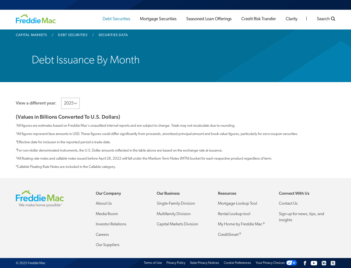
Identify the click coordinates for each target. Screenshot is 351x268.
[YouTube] (314, 263)
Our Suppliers (107, 245)
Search (326, 19)
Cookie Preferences (237, 263)
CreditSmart (229, 234)
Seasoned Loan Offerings (209, 19)
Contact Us (288, 203)
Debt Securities (116, 19)
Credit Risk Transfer (258, 19)
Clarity (291, 19)
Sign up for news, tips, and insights (301, 217)
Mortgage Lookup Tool (237, 203)
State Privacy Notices (204, 263)
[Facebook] (305, 263)
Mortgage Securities (158, 19)
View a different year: (36, 103)
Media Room (107, 214)
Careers (102, 235)
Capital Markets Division (177, 224)
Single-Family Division (176, 203)
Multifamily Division (174, 214)
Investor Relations (111, 224)
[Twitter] (333, 263)
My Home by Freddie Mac (241, 224)
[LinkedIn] (324, 263)
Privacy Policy (175, 263)
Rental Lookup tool (234, 214)
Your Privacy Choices (270, 263)
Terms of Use (153, 263)
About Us (104, 203)
